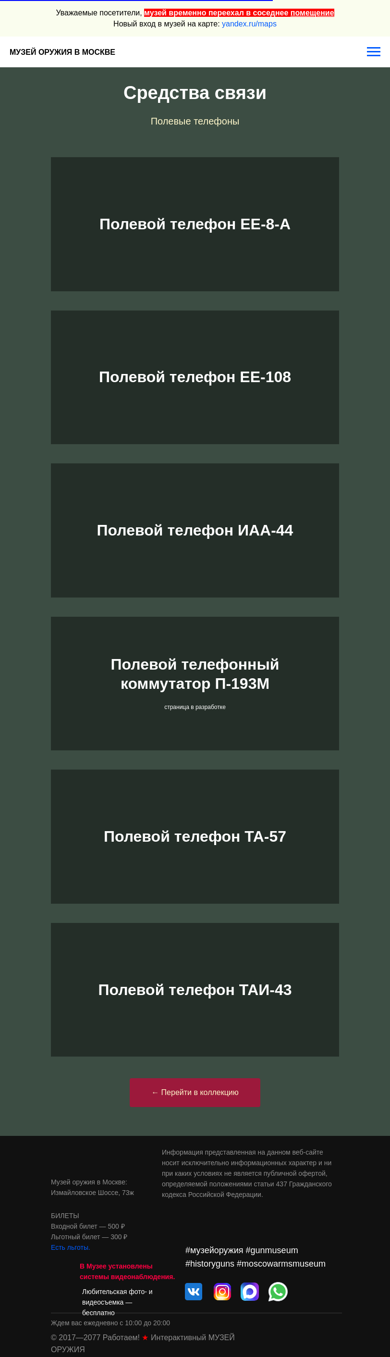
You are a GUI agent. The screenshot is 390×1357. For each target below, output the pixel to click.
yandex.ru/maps (249, 24)
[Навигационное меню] (373, 52)
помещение (312, 13)
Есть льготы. (70, 1247)
